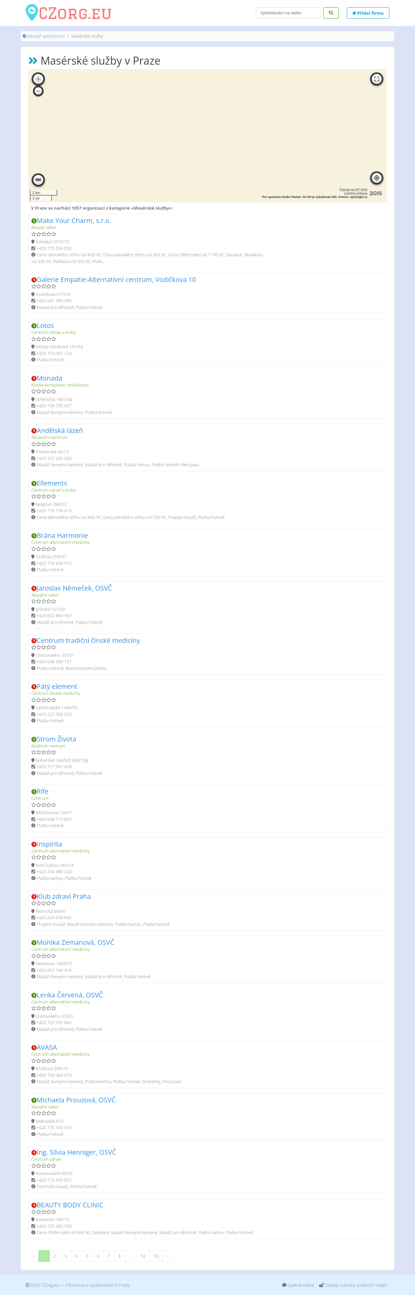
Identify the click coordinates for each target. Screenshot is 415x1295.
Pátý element (57, 686)
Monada (49, 378)
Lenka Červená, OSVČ (70, 994)
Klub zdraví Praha (64, 896)
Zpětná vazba (298, 1285)
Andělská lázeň (60, 430)
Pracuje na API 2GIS (353, 189)
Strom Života (56, 738)
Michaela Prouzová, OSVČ (76, 1099)
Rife (42, 791)
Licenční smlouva (355, 193)
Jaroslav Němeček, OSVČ (74, 588)
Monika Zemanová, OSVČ (75, 942)
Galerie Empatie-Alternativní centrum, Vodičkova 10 (116, 279)
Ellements (52, 483)
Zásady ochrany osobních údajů (353, 1285)
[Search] (288, 13)
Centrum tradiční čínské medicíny (88, 640)
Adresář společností (45, 36)
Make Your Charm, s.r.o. (74, 220)
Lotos (45, 325)
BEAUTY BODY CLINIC (70, 1204)
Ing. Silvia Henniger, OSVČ (76, 1152)
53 (156, 1256)
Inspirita (49, 843)
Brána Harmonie (62, 535)
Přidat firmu (368, 13)
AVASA (47, 1047)
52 (142, 1256)
